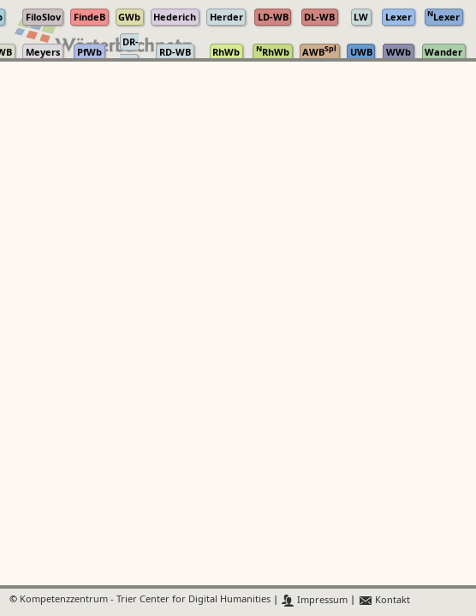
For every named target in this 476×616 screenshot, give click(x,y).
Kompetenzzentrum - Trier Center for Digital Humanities (145, 600)
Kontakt (384, 600)
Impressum (314, 600)
